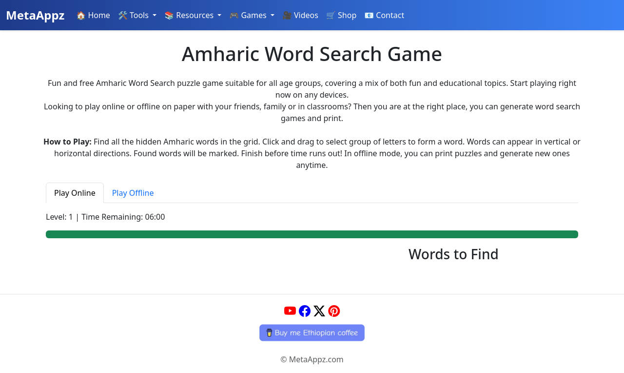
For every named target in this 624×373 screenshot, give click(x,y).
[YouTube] (290, 311)
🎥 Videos (300, 15)
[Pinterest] (334, 311)
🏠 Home (93, 15)
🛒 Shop (341, 15)
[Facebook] (305, 311)
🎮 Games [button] (249, 15)
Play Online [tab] (75, 192)
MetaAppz (35, 15)
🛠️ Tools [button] (134, 15)
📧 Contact (384, 15)
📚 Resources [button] (189, 15)
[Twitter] (319, 311)
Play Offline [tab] (133, 192)
